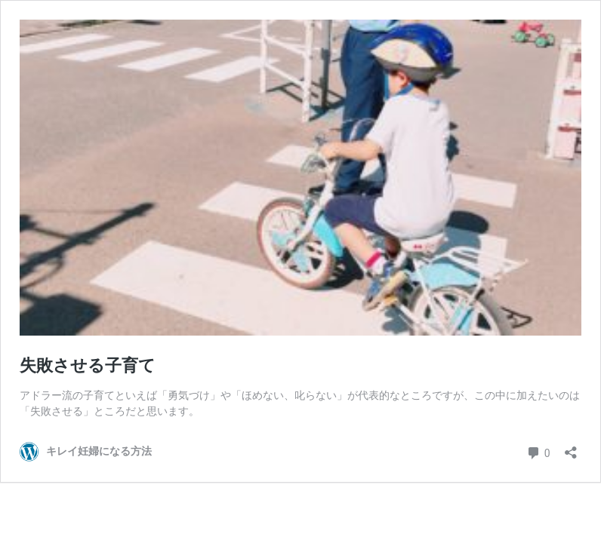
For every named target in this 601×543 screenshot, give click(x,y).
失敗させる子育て (88, 365)
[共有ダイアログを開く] (570, 447)
